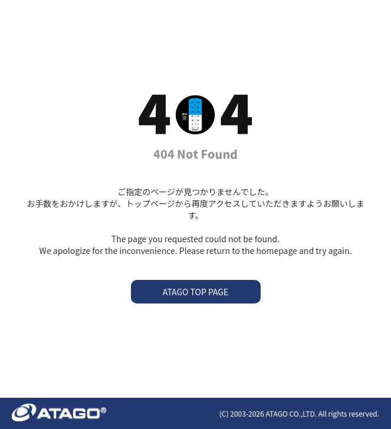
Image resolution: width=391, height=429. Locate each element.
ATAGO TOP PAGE (195, 292)
